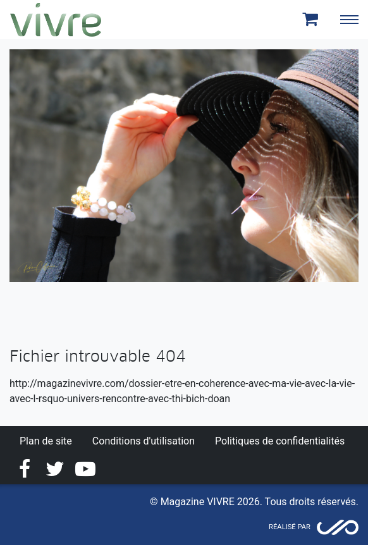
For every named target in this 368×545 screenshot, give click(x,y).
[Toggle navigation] (349, 19)
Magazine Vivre (55, 19)
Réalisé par (289, 527)
